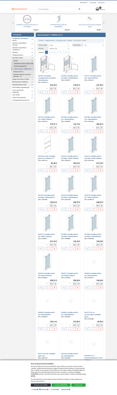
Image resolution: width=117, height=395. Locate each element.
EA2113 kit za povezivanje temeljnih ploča (93, 314)
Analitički (54, 389)
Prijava (101, 2)
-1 (49, 92)
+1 (45, 92)
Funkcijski (44, 389)
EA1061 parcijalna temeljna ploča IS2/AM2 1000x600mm (47, 78)
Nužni (35, 389)
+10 (40, 92)
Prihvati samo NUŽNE (40, 385)
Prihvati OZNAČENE (61, 385)
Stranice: (41, 52)
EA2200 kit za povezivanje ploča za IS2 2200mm (93, 358)
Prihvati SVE (78, 385)
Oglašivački (65, 389)
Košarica (100, 9)
